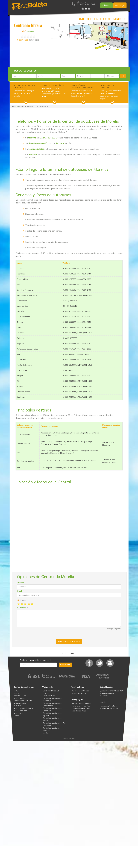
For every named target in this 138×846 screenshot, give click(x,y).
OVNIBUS (18, 706)
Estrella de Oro (20, 696)
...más (16, 716)
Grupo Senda (19, 698)
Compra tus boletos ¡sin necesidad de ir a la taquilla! (24, 93)
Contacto (104, 696)
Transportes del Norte (23, 701)
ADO (16, 691)
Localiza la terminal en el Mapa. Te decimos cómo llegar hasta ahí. (81, 93)
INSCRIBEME (65, 664)
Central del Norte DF (51, 691)
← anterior (62, 653)
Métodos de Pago (79, 711)
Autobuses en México (80, 691)
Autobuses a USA (79, 693)
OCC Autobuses (20, 711)
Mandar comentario (69, 641)
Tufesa (16, 693)
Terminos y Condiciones (109, 706)
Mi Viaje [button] (119, 5)
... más (45, 733)
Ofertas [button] (106, 5)
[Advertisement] (69, 58)
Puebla (46, 693)
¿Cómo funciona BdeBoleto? (111, 691)
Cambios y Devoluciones (81, 708)
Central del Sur (49, 696)
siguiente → (75, 653)
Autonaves (18, 713)
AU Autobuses (20, 703)
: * (21, 582)
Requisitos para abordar (81, 703)
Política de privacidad (109, 708)
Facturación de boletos (81, 706)
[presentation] (37, 633)
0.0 (24, 31)
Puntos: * (23, 600)
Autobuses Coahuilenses (24, 708)
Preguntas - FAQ (107, 693)
